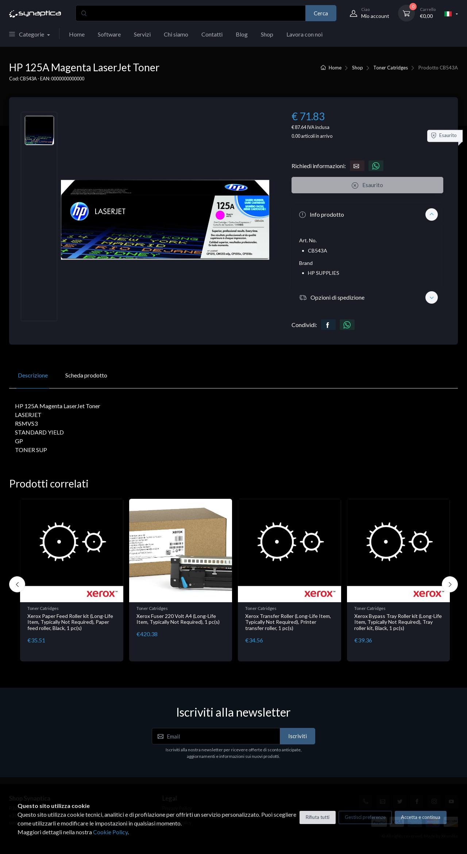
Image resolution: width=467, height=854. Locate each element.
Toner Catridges (390, 68)
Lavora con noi (304, 34)
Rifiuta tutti (317, 817)
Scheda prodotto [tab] (86, 375)
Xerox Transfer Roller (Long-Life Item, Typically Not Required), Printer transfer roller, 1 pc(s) (288, 622)
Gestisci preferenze (365, 817)
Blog (242, 34)
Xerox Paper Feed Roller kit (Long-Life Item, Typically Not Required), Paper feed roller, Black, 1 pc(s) (70, 622)
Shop (267, 34)
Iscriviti (297, 736)
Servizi (142, 34)
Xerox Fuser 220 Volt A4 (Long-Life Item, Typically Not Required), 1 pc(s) (178, 619)
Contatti (212, 34)
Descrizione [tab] (33, 375)
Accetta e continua (420, 817)
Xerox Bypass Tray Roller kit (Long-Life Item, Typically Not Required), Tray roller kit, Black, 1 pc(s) (398, 622)
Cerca (321, 13)
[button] (367, 214)
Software (109, 34)
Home (77, 34)
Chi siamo (176, 34)
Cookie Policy (110, 831)
